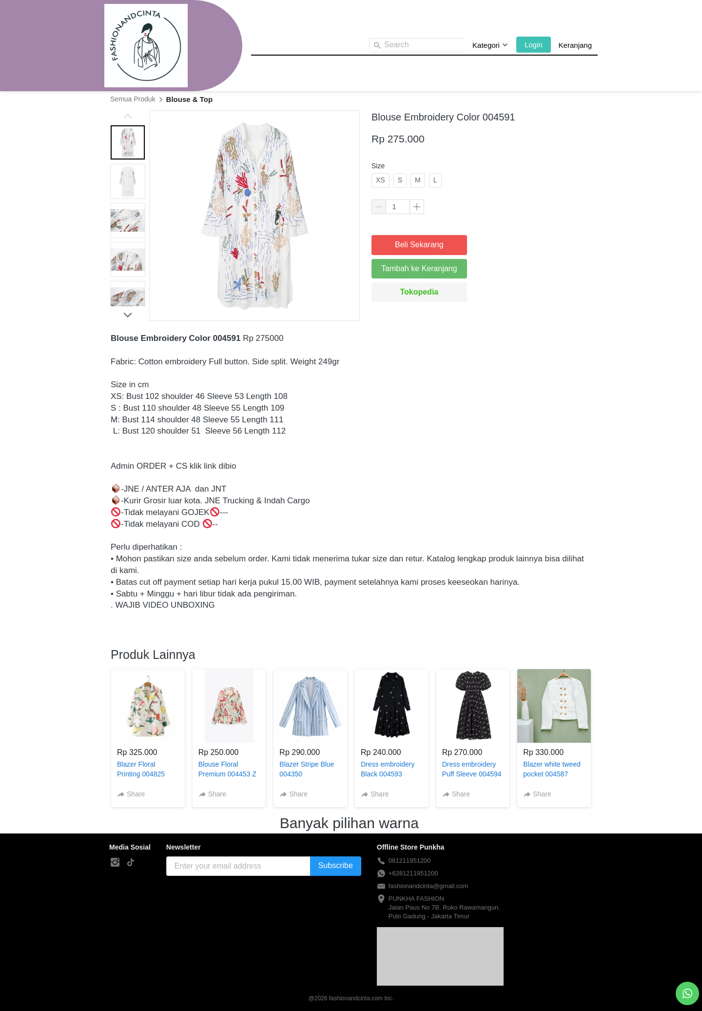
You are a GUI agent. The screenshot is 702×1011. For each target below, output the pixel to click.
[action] (687, 993)
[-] (115, 862)
